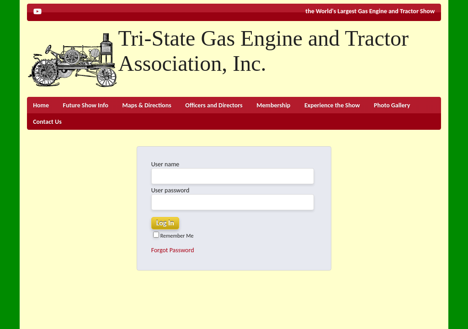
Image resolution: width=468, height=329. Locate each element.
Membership (273, 105)
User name (165, 164)
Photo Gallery (392, 105)
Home (41, 105)
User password (170, 190)
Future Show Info (85, 105)
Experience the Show (332, 105)
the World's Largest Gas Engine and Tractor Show (370, 11)
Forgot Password (172, 250)
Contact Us (47, 122)
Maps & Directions (146, 105)
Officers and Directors (213, 105)
